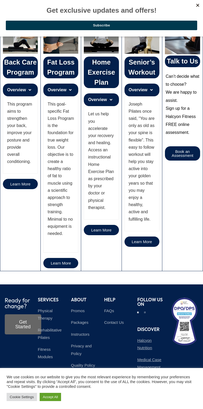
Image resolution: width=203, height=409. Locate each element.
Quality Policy (83, 365)
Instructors (80, 334)
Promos (78, 310)
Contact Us (114, 322)
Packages (80, 322)
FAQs (109, 310)
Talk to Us (182, 61)
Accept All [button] (50, 397)
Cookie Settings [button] (22, 397)
